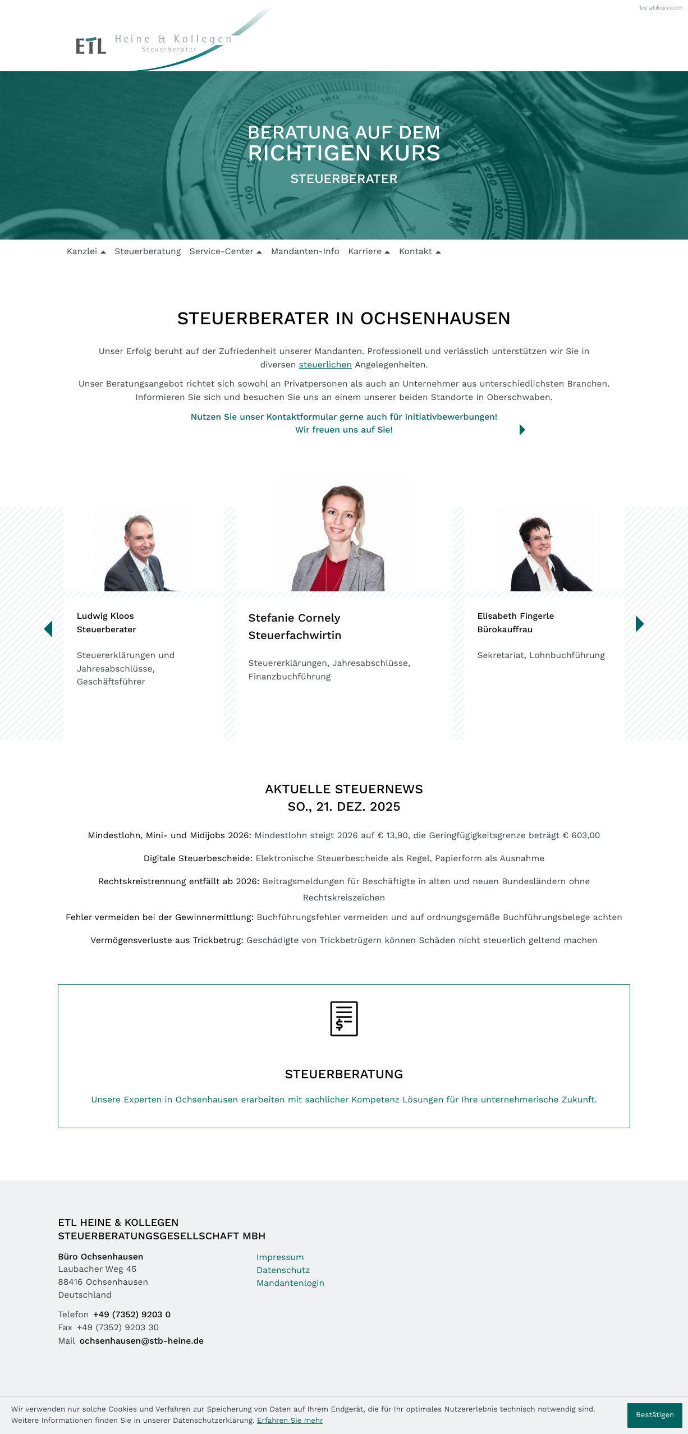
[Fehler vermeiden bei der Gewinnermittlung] (344, 923)
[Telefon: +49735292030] (134, 1315)
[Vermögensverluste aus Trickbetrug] (344, 946)
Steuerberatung (147, 252)
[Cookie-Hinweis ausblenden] (654, 1415)
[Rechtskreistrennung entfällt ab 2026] (344, 894)
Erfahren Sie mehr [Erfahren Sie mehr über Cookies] (290, 1421)
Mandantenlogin (290, 1283)
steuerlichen (325, 365)
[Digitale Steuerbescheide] (344, 864)
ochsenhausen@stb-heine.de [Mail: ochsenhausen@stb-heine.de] (142, 1341)
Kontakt (415, 252)
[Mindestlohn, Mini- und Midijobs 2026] (344, 841)
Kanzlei (82, 252)
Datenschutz (283, 1270)
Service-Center (222, 252)
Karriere (365, 252)
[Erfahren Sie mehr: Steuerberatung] (344, 1056)
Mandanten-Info (305, 252)
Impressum (280, 1257)
